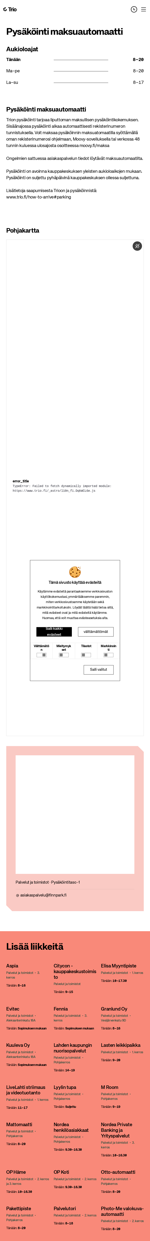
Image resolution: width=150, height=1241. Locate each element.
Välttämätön (41, 648)
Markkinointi (108, 648)
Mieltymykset (63, 648)
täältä (87, 607)
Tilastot (86, 646)
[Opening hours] (135, 9)
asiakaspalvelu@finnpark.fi (43, 895)
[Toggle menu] (143, 9)
